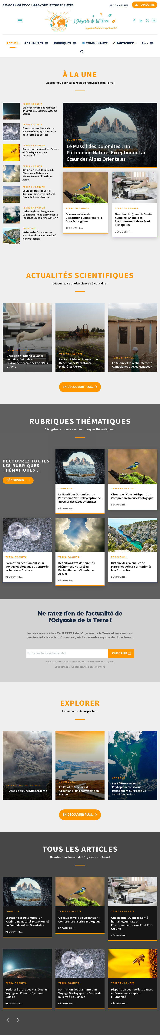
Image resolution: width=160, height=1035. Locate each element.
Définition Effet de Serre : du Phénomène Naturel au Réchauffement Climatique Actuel (38, 174)
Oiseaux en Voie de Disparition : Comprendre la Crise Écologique (84, 217)
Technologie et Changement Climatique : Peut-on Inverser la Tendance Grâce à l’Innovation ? (40, 214)
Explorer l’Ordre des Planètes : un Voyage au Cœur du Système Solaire (39, 111)
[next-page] (19, 1020)
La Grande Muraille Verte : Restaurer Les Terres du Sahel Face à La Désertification (38, 194)
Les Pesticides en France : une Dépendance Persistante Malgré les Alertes (78, 362)
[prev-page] (7, 1020)
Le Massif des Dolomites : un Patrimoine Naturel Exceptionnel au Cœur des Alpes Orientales (107, 152)
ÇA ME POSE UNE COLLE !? (23, 785)
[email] (67, 653)
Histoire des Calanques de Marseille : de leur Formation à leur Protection (39, 235)
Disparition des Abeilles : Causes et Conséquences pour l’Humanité (40, 152)
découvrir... (74, 228)
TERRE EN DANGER (33, 146)
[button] (82, 52)
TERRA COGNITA (32, 104)
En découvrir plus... (80, 387)
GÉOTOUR (118, 778)
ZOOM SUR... (30, 229)
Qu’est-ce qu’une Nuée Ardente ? (26, 792)
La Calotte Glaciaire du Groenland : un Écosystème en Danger (79, 790)
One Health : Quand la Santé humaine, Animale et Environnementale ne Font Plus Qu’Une (133, 219)
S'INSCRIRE (121, 653)
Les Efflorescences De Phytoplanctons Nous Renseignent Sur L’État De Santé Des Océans (129, 788)
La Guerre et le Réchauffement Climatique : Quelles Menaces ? (132, 364)
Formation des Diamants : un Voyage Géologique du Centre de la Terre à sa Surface (39, 131)
